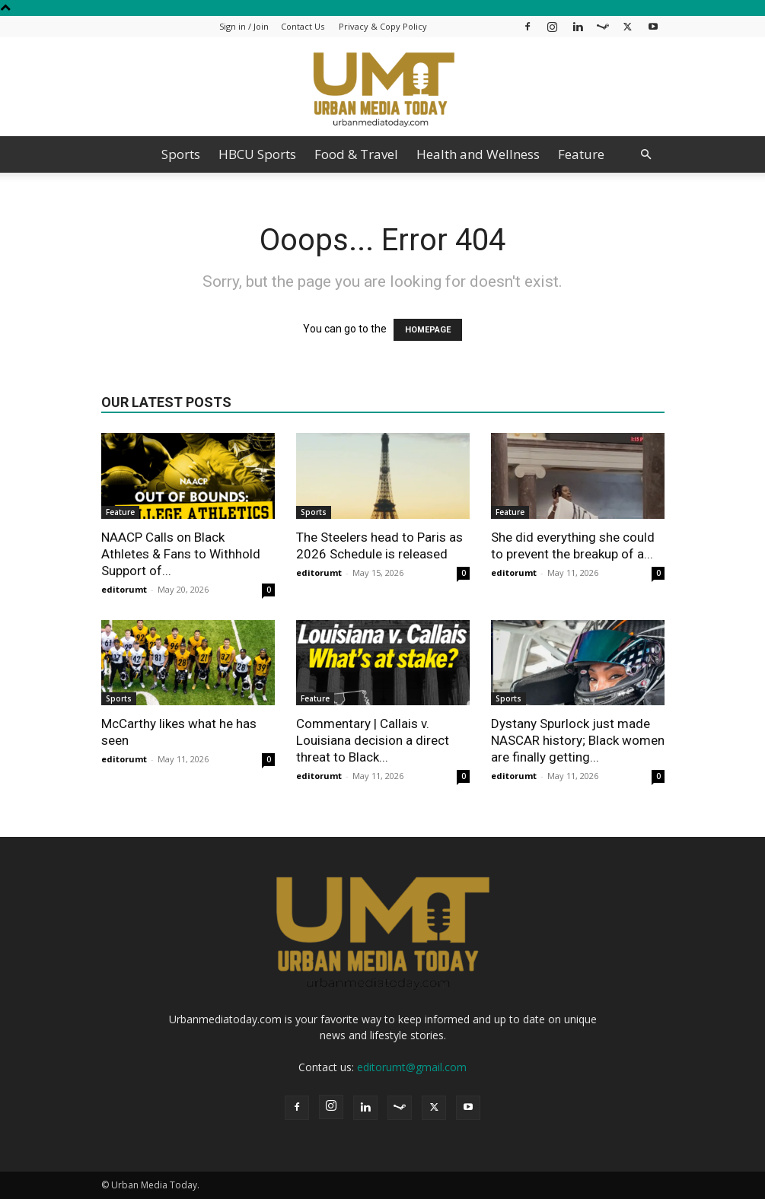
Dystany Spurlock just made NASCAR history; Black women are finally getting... (578, 740)
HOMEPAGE (428, 330)
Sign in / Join (244, 26)
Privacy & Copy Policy (383, 26)
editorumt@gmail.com (412, 1067)
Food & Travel (356, 154)
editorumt (124, 589)
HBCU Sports (257, 154)
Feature (581, 154)
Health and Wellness (478, 154)
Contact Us (302, 26)
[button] (646, 155)
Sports (180, 154)
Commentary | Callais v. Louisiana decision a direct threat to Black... (372, 740)
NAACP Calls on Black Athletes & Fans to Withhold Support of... (180, 554)
